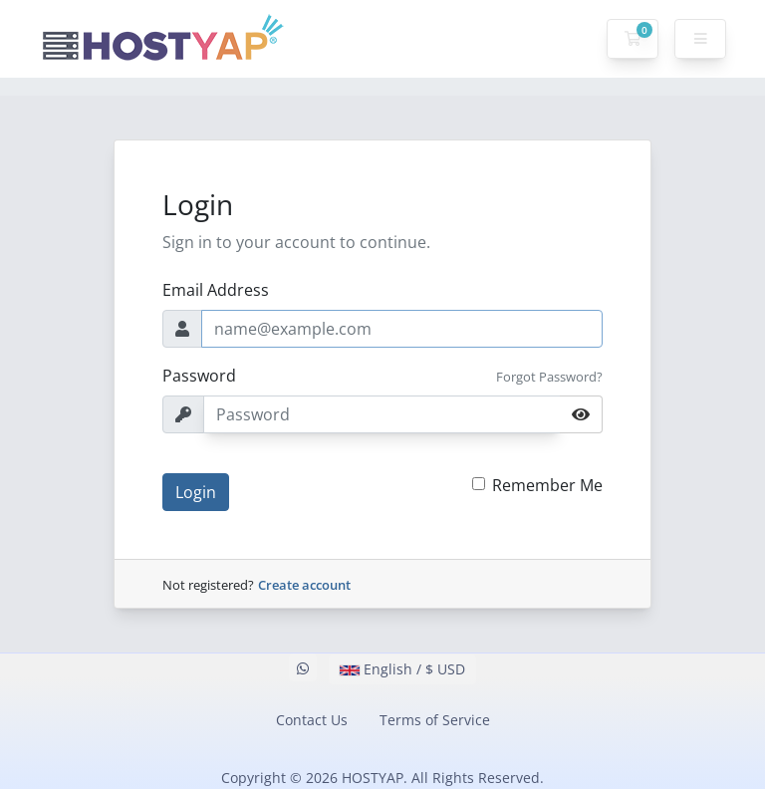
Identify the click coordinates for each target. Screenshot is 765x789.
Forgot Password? (549, 377)
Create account (304, 585)
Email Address (215, 290)
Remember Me (547, 485)
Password (199, 376)
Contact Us (312, 719)
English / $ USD (402, 668)
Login (195, 492)
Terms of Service (435, 719)
